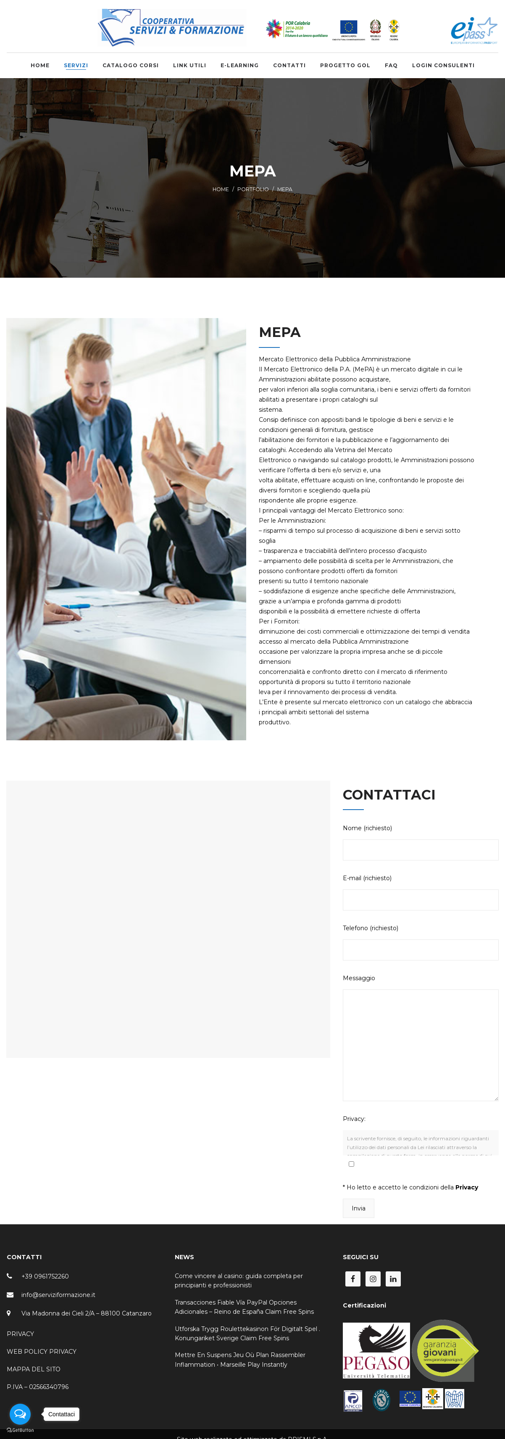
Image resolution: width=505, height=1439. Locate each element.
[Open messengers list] (20, 1414)
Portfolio (253, 189)
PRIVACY (20, 1334)
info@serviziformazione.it (58, 1295)
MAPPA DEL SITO (33, 1369)
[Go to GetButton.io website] (20, 1430)
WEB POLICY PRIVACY (41, 1351)
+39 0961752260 (45, 1276)
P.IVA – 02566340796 (37, 1387)
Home (221, 189)
